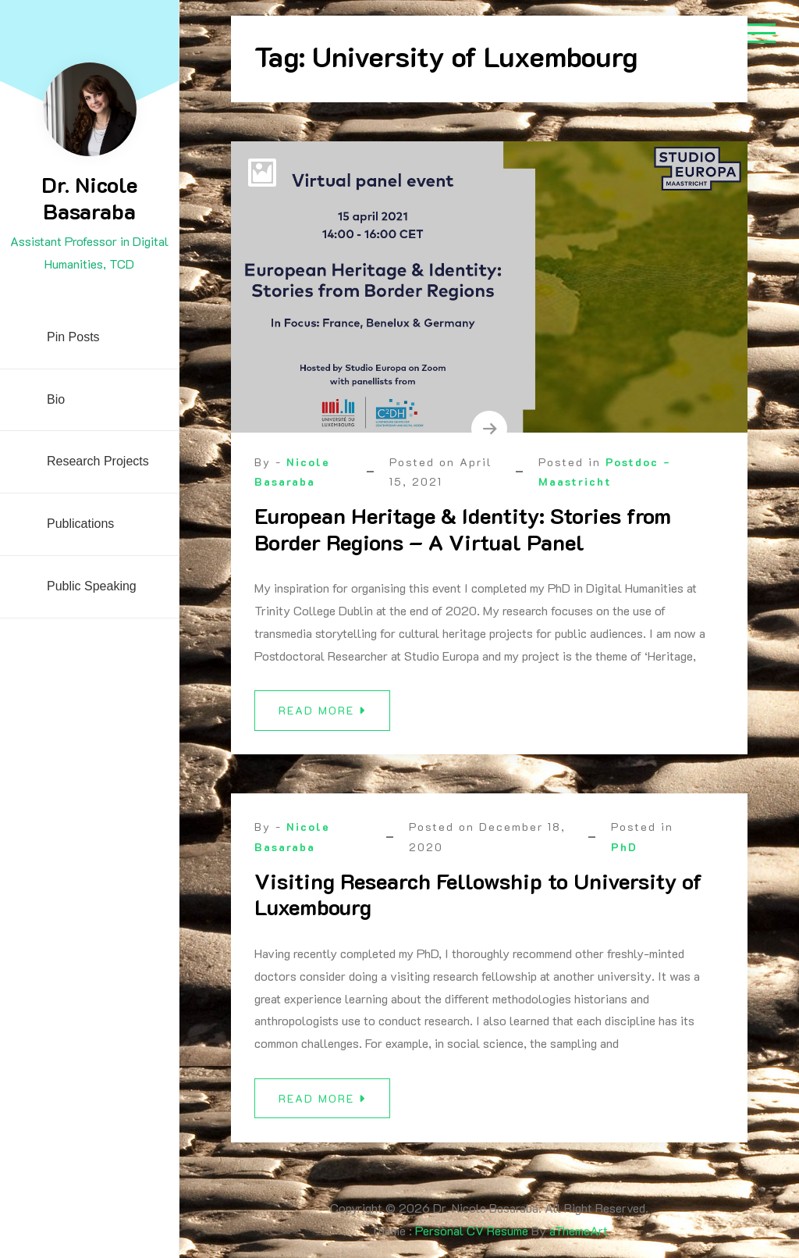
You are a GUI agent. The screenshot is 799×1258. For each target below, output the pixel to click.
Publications (80, 523)
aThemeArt (578, 1230)
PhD (624, 852)
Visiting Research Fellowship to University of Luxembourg (478, 899)
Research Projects (98, 461)
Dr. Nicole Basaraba (89, 197)
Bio (56, 399)
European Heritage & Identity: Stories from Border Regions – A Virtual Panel (462, 528)
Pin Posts (73, 337)
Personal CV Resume (471, 1230)
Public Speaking (92, 586)
